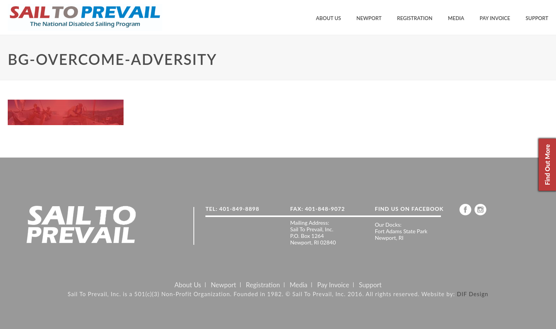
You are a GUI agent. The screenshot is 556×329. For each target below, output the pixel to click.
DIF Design (472, 293)
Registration (414, 18)
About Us (328, 18)
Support (536, 18)
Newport (368, 18)
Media (456, 18)
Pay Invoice (495, 18)
